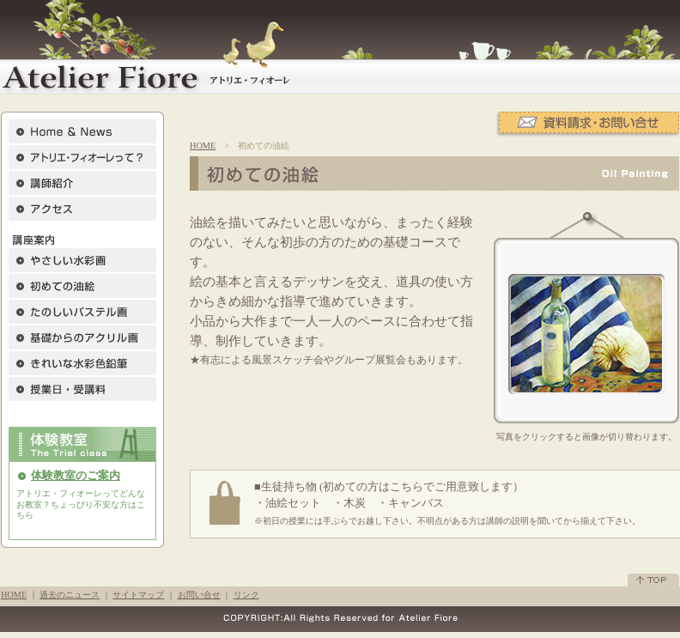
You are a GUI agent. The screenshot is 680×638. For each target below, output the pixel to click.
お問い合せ (199, 594)
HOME (203, 145)
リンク (246, 594)
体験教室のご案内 (75, 476)
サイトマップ (138, 594)
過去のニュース (69, 594)
